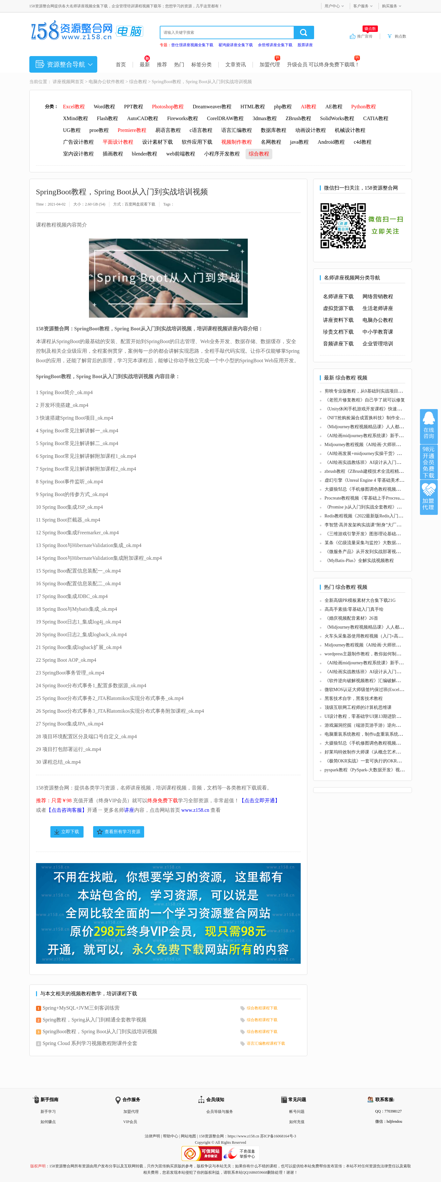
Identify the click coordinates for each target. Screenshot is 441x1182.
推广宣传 (367, 36)
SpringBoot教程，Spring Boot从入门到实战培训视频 (100, 1031)
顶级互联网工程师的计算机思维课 (358, 707)
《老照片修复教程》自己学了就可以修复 (365, 400)
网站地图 (188, 1136)
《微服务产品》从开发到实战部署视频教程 (367, 551)
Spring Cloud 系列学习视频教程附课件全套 (90, 1043)
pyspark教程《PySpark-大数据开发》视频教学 (369, 770)
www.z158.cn (195, 810)
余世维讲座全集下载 (275, 45)
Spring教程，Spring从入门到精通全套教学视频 (94, 1019)
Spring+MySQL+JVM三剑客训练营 (81, 1008)
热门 (179, 64)
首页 (121, 64)
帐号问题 (297, 1111)
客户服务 (361, 6)
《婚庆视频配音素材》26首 (351, 618)
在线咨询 (429, 426)
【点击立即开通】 (259, 800)
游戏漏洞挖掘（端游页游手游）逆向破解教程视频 (374, 725)
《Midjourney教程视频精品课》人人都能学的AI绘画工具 (380, 426)
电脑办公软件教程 (106, 81)
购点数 (400, 36)
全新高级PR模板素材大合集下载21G (360, 600)
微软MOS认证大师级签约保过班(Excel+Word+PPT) (374, 689)
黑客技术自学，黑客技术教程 (354, 698)
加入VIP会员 (429, 461)
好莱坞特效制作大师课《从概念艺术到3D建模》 (372, 752)
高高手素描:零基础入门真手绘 (354, 609)
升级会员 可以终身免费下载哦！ (323, 64)
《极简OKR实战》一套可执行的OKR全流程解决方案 (376, 761)
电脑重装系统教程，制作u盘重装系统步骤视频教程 (375, 734)
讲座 (129, 810)
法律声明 (152, 1136)
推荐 (162, 64)
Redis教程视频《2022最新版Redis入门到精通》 (370, 516)
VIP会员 (130, 1122)
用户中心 (332, 6)
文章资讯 (235, 64)
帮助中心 (170, 1136)
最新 (145, 64)
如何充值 (297, 1122)
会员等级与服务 (219, 1111)
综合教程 (138, 81)
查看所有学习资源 (122, 831)
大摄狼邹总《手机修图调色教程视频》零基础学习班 (376, 489)
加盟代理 (270, 64)
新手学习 (48, 1111)
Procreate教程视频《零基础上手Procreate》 (366, 498)
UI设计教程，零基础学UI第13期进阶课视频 (367, 716)
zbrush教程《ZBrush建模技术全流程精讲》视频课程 (375, 471)
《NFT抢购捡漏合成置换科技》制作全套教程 (369, 417)
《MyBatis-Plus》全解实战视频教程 (359, 560)
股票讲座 (305, 45)
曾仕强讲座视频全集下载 (192, 45)
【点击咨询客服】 (66, 810)
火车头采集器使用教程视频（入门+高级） (366, 636)
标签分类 (201, 64)
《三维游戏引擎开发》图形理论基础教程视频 (369, 533)
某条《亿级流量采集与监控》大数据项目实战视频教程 (378, 542)
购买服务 (389, 6)
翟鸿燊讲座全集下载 (235, 45)
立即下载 (70, 831)
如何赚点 (48, 1122)
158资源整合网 (211, 1136)
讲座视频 (61, 81)
